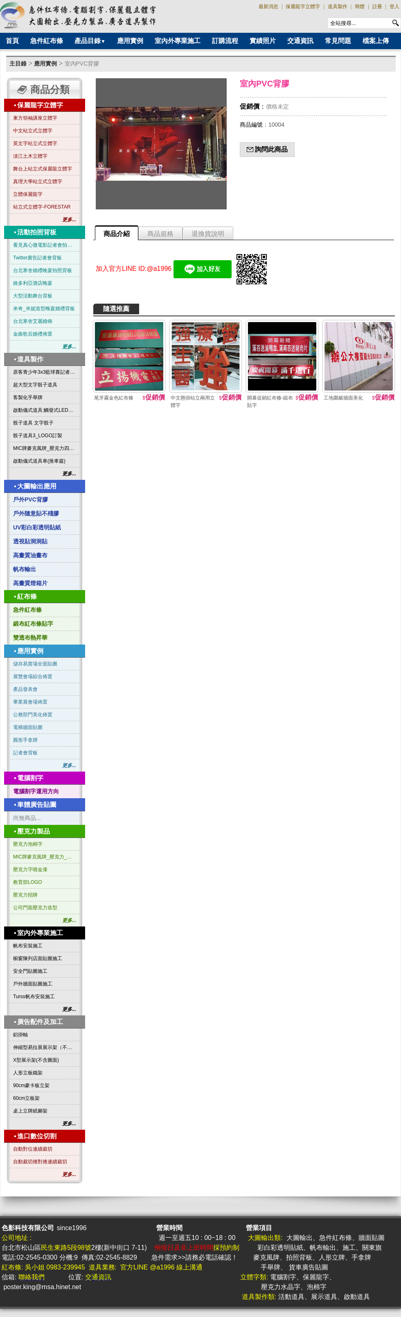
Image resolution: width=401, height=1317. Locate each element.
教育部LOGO (27, 882)
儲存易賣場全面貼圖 (35, 664)
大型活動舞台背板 (32, 296)
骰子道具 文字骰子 (33, 423)
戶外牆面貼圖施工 (32, 984)
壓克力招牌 (25, 895)
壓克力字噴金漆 (30, 869)
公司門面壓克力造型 (35, 908)
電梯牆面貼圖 (28, 727)
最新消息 (268, 6)
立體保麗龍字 (28, 194)
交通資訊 (300, 40)
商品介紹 (117, 233)
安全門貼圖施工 (30, 971)
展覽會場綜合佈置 (32, 676)
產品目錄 (90, 40)
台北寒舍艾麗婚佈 (32, 321)
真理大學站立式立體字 (37, 181)
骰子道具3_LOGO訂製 (37, 435)
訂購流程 (225, 40)
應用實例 (130, 40)
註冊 (377, 6)
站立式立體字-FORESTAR (41, 207)
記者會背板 (25, 753)
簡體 (360, 6)
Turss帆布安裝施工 (34, 996)
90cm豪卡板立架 (31, 1085)
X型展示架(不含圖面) (36, 1060)
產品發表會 (25, 689)
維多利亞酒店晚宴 (32, 283)
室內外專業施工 (177, 40)
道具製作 (337, 6)
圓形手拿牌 (25, 740)
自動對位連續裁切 (32, 1149)
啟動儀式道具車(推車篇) (39, 461)
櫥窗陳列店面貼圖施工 (37, 958)
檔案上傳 (376, 40)
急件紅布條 (46, 40)
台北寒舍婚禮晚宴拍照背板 (42, 270)
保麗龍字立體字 (303, 6)
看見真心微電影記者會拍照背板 (44, 245)
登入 (394, 6)
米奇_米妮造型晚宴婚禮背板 (44, 308)
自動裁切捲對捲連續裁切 (40, 1162)
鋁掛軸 (20, 1035)
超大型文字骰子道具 (35, 385)
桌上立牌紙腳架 (30, 1111)
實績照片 (263, 40)
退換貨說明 (207, 233)
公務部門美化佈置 (32, 715)
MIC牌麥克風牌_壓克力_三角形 (44, 857)
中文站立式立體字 (32, 131)
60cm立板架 (26, 1098)
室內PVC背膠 (82, 63)
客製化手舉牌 (28, 397)
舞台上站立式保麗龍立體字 (42, 169)
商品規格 (160, 233)
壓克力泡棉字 (28, 844)
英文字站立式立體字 (35, 143)
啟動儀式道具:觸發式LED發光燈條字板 (44, 410)
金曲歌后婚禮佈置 (32, 334)
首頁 (12, 40)
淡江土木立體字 (30, 156)
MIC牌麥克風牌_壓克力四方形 (44, 448)
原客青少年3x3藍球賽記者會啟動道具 (44, 372)
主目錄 (18, 63)
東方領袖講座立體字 (35, 118)
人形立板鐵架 (28, 1073)
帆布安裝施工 (28, 946)
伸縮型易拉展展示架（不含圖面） (44, 1047)
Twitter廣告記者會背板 (37, 258)
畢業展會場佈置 (30, 702)
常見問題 (338, 40)
